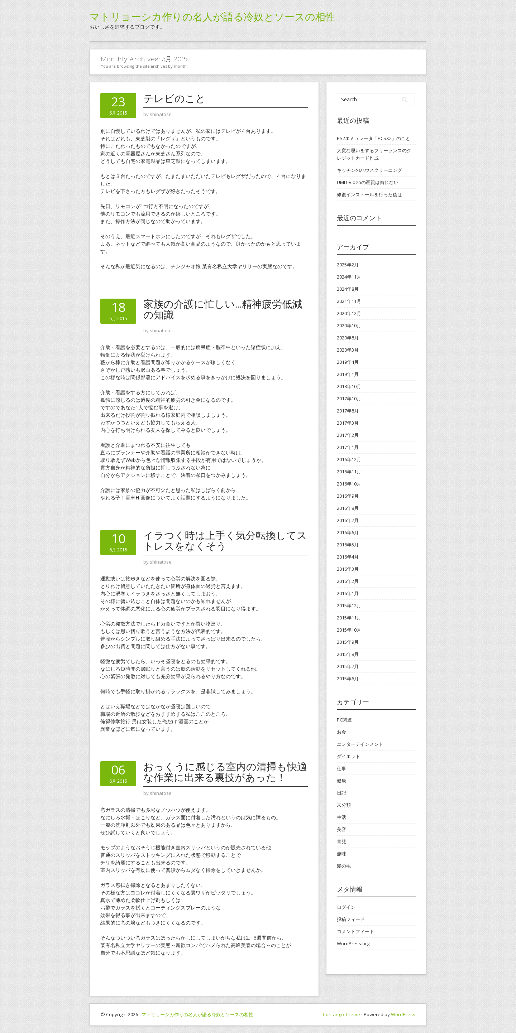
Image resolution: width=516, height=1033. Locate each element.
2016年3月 (348, 569)
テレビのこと (174, 98)
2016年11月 (349, 471)
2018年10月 (349, 386)
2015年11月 (349, 617)
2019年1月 (348, 374)
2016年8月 (348, 508)
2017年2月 (348, 435)
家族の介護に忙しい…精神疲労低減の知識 (222, 309)
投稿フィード (351, 919)
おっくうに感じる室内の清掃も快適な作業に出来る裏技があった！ (225, 772)
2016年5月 (348, 544)
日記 (341, 793)
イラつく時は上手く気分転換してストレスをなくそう (225, 541)
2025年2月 (348, 264)
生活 (341, 817)
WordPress (403, 1014)
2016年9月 (348, 496)
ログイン (346, 907)
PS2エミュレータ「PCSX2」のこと (373, 138)
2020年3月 (348, 350)
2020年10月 (349, 325)
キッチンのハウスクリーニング (369, 170)
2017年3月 (348, 423)
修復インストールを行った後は (369, 194)
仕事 (341, 768)
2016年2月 (348, 581)
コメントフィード (355, 931)
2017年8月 (348, 410)
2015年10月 (349, 630)
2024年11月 (349, 277)
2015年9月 (348, 642)
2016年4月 (348, 557)
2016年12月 (349, 459)
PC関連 (344, 719)
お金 (341, 732)
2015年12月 (349, 605)
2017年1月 (348, 447)
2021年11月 (349, 301)
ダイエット (348, 756)
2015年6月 (348, 678)
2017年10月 (349, 398)
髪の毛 (344, 866)
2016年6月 (348, 532)
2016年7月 (348, 520)
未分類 (344, 805)
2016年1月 (348, 593)
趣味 (341, 853)
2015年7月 (348, 666)
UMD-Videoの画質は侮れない (367, 182)
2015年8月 (348, 654)
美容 (341, 829)
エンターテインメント (360, 744)
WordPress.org (353, 943)
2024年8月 (348, 289)
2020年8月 (348, 337)
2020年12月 (349, 313)
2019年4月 (348, 362)
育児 (341, 841)
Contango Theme (341, 1014)
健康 (341, 780)
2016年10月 (349, 484)
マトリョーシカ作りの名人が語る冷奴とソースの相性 (212, 17)
